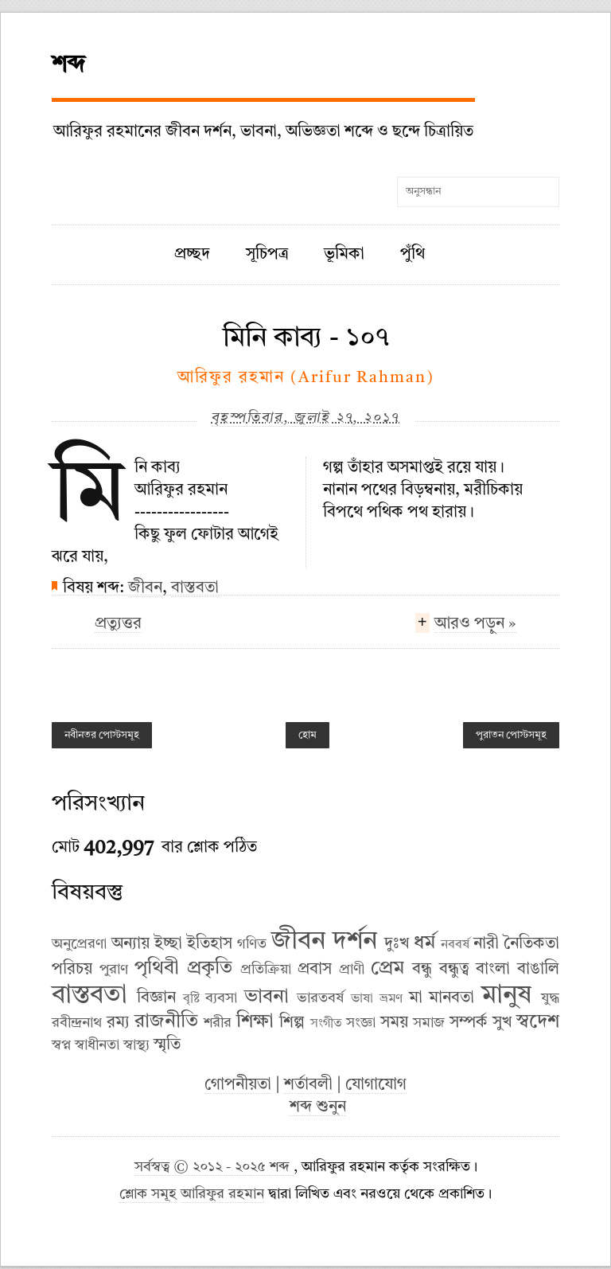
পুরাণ (113, 969)
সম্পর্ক (468, 1023)
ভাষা (362, 999)
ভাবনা (266, 997)
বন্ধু (422, 970)
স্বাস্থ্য (136, 1045)
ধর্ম (424, 943)
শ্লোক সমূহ (148, 1194)
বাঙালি (538, 970)
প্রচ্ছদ (192, 255)
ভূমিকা (344, 255)
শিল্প (292, 1023)
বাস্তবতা (195, 588)
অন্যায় (130, 944)
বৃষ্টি (191, 999)
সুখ (502, 1023)
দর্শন (355, 942)
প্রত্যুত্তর (118, 624)
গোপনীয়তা (237, 1085)
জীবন (145, 588)
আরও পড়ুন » (475, 626)
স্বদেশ (537, 1022)
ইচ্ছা (168, 944)
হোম (307, 735)
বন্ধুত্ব (454, 970)
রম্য (118, 1023)
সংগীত (326, 1023)
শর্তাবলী (308, 1085)
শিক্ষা (255, 1022)
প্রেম (387, 968)
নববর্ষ (455, 945)
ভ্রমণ (391, 999)
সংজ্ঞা (361, 1023)
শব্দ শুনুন (318, 1107)
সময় (394, 1023)
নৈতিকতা (531, 944)
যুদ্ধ (550, 998)
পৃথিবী (156, 968)
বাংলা (493, 970)
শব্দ (68, 65)
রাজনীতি (166, 1022)
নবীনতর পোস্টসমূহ (101, 735)
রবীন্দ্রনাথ (77, 1023)
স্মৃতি (167, 1045)
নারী (486, 944)
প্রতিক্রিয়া (265, 969)
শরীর (218, 1023)
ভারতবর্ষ (320, 998)
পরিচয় (72, 970)
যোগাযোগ (376, 1085)
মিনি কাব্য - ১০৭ (306, 338)
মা (415, 998)
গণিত (252, 944)
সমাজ (429, 1023)
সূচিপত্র (267, 255)
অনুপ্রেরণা (79, 944)
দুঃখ (396, 944)
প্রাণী (351, 969)
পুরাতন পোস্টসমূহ (511, 735)
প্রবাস (315, 970)
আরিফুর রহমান (222, 1194)
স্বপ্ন (61, 1045)
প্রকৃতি (209, 968)
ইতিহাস (209, 944)
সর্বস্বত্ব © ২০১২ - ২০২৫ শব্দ (214, 1167)
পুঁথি (412, 255)
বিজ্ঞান (156, 998)
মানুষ (506, 996)
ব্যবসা (221, 998)
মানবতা (451, 998)
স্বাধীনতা (97, 1045)
